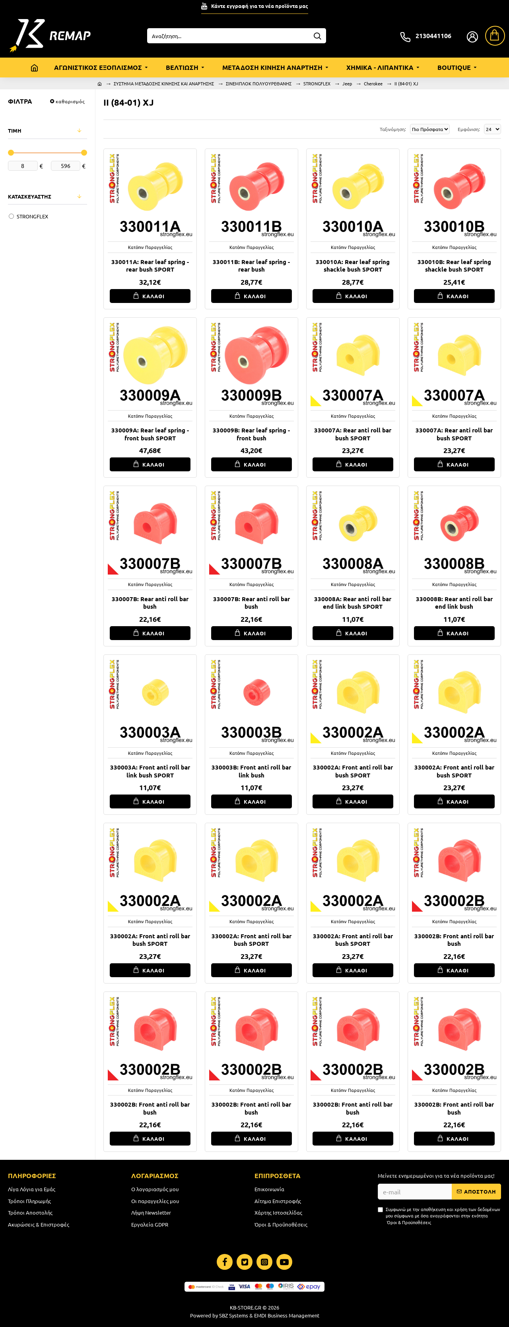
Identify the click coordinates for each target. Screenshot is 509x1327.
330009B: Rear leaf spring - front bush (251, 434)
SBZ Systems (233, 1315)
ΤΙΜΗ (14, 130)
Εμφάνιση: (468, 129)
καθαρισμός (70, 101)
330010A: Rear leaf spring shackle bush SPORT (353, 266)
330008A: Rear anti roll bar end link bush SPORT (352, 603)
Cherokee (373, 83)
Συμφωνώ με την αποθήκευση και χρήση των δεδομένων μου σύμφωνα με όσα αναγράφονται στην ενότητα (439, 1216)
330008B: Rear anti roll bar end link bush (454, 603)
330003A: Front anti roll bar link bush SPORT (150, 771)
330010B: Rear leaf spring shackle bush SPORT (454, 266)
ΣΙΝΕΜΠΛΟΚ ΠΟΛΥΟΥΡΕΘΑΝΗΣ (258, 83)
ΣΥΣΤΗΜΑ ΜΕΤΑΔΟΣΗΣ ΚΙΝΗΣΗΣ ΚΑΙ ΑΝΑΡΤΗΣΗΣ (164, 83)
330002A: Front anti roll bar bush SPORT (353, 771)
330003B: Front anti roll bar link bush (251, 771)
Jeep (347, 83)
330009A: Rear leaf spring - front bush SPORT (150, 434)
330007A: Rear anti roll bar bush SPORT (352, 434)
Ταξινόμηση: (357, 129)
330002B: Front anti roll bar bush (454, 940)
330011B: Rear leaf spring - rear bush (251, 266)
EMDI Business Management (286, 1315)
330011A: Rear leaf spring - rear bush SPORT (150, 266)
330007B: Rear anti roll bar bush (150, 603)
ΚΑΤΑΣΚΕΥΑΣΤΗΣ (29, 196)
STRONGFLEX (316, 83)
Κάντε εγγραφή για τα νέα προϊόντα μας (259, 5)
